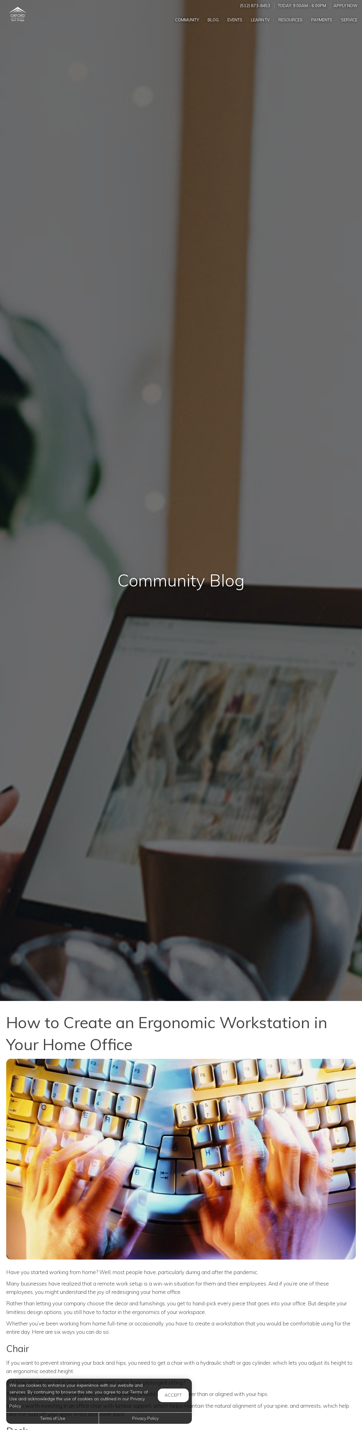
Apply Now (346, 5)
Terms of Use (52, 1418)
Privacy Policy (145, 1418)
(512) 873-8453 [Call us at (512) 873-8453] (255, 5)
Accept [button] (173, 1395)
